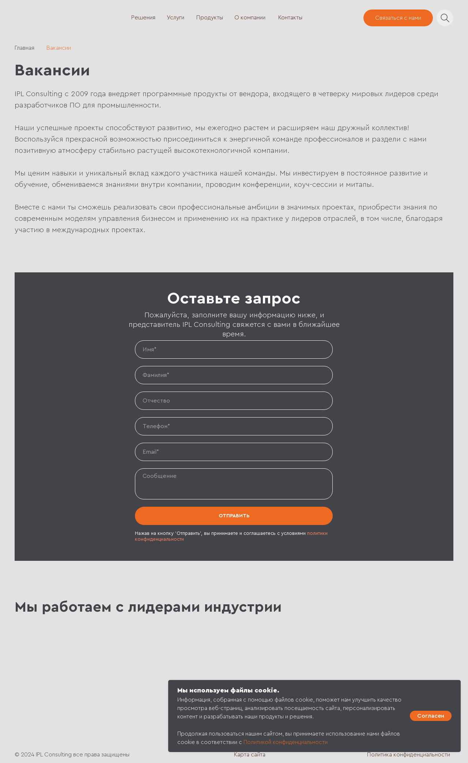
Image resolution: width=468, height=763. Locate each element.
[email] (234, 452)
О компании (249, 17)
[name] (234, 349)
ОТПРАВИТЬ (234, 515)
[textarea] (234, 483)
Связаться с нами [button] (398, 18)
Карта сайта (249, 755)
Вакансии (58, 48)
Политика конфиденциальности (408, 755)
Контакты (290, 17)
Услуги (175, 17)
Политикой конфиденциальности (286, 742)
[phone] (234, 426)
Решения (143, 17)
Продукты (209, 17)
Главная (24, 48)
